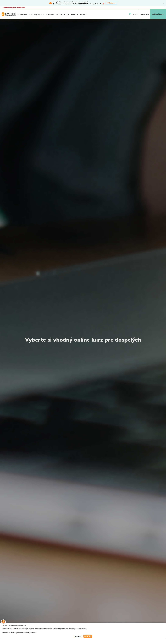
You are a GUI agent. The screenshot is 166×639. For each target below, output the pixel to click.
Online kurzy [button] (62, 14)
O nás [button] (74, 14)
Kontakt (83, 14)
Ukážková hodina (158, 14)
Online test (144, 14)
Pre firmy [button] (22, 14)
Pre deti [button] (49, 14)
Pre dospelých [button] (35, 14)
